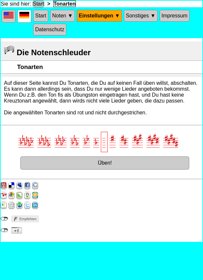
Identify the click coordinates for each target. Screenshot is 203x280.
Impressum (175, 15)
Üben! (105, 163)
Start (38, 4)
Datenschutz (49, 29)
